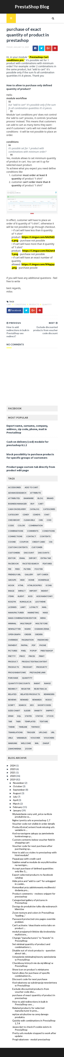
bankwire (29, 498)
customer (37, 547)
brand (50, 498)
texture (43, 721)
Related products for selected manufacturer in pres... (28, 1009)
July (15, 796)
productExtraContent (34, 661)
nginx (28, 629)
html (21, 585)
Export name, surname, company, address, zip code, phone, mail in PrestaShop (27, 429)
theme (11, 727)
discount (29, 553)
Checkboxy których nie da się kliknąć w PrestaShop (32, 964)
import (33, 591)
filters (27, 569)
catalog (34, 509)
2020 (13, 775)
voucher (35, 738)
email (22, 558)
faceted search (31, 563)
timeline (23, 727)
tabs (18, 721)
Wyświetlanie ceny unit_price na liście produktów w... (32, 815)
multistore (41, 623)
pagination (28, 640)
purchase (13, 678)
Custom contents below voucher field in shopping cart (33, 841)
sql (19, 716)
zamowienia (14, 749)
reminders (49, 694)
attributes (14, 498)
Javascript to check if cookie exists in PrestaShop (32, 1028)
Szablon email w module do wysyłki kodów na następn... (34, 863)
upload (43, 732)
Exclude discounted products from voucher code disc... (30, 990)
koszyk (12, 602)
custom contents (18, 547)
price (22, 656)
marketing (33, 612)
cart (9, 304)
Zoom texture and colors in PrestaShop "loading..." (33, 914)
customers (14, 553)
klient (21, 596)
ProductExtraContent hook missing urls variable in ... (33, 828)
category (13, 514)
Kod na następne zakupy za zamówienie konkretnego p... (33, 835)
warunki (12, 743)
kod (30, 596)
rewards (37, 700)
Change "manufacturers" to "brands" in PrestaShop (32, 939)
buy (32, 504)
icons (49, 585)
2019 (13, 779)
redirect (12, 689)
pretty (12, 656)
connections (15, 536)
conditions (20, 304)
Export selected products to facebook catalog (32, 876)
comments (32, 531)
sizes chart (14, 710)
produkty (41, 667)
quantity (47, 304)
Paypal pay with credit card (26, 858)
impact (22, 591)
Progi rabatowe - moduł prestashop (31, 1039)
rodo (49, 700)
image (11, 591)
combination (36, 525)
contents (45, 536)
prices (32, 656)
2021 (13, 772)
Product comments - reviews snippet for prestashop (33, 895)
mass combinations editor (22, 618)
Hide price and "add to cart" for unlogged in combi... (33, 882)
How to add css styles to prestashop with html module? (34, 854)
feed (17, 569)
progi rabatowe (17, 672)
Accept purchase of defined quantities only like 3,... (32, 870)
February (18, 807)
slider (27, 710)
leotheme (40, 602)
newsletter (14, 629)
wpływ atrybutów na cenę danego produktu (30, 1016)
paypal (24, 645)
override (13, 640)
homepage (43, 580)
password (43, 640)
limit (23, 607)
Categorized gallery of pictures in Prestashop (29, 901)
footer (39, 569)
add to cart (31, 487)
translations (15, 732)
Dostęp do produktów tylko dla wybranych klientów (34, 908)
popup (33, 651)
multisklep (26, 623)
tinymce (35, 727)
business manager (17, 504)
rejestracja (40, 689)
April (15, 800)
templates (30, 721)
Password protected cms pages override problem (33, 920)
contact (31, 536)
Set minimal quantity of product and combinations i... (31, 945)
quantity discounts (19, 683)
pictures (12, 651)
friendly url (14, 574)
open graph (14, 634)
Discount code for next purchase (29, 979)
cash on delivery (17, 509)
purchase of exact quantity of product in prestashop (33, 996)
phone (42, 645)
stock (50, 716)
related (12, 694)
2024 (13, 765)
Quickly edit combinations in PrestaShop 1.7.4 (33, 1022)
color (21, 525)
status (39, 716)
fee (9, 569)
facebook (13, 563)
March (16, 803)
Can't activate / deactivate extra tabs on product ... (33, 927)
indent (44, 591)
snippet (50, 710)
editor (12, 558)
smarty (38, 710)
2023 (13, 769)
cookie (12, 542)
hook (11, 585)
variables (22, 738)
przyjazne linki (37, 672)
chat (46, 514)
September (19, 789)
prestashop (47, 651)
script (11, 705)
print (42, 656)
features (47, 563)
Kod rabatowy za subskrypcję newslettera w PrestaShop (34, 984)
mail (44, 607)
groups (12, 580)
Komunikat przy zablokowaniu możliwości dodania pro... (33, 889)
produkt (27, 667)
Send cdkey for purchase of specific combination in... (31, 974)
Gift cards (42, 574)
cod (49, 520)
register (25, 689)
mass (45, 612)
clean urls (29, 520)
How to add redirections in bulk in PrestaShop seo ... (30, 1003)
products (34, 304)
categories (49, 509)
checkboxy (14, 520)
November (19, 782)
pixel (23, 651)
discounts (43, 553)
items (11, 596)
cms (41, 520)
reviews (12, 700)
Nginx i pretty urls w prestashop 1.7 (31, 820)
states (28, 716)
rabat (37, 683)
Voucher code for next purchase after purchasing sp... (32, 847)
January (17, 810)
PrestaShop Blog (32, 6)
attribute (35, 493)
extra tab (46, 558)
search (22, 705)
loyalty (34, 607)
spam (10, 716)
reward (24, 700)
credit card (38, 542)
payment (12, 645)
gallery (29, 574)
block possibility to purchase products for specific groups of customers (30, 456)
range (47, 683)
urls (10, 738)
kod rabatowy (45, 596)
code (11, 525)
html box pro (34, 585)
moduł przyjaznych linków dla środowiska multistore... (33, 933)
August (17, 793)
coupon (24, 542)
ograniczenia (41, 629)
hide (22, 580)
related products (30, 694)
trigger (31, 732)
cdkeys (36, 514)
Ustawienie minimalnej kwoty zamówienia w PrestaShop (34, 958)
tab (10, 721)
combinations (15, 531)
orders (39, 634)
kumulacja (25, 602)
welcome (26, 743)
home (31, 580)
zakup (46, 743)
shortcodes (44, 705)
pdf (33, 645)
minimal (12, 623)
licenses (12, 607)
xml (37, 743)
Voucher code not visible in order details (33, 823)
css (50, 542)
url (53, 732)
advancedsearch (17, 493)
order (27, 634)
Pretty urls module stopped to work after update (34, 1034)
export (33, 558)
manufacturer (16, 612)
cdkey (26, 514)
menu (43, 618)
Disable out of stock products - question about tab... (33, 952)
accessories (14, 487)
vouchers (49, 738)
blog (40, 498)
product (13, 661)
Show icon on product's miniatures (30, 969)
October (18, 786)
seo (32, 705)
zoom (28, 749)
